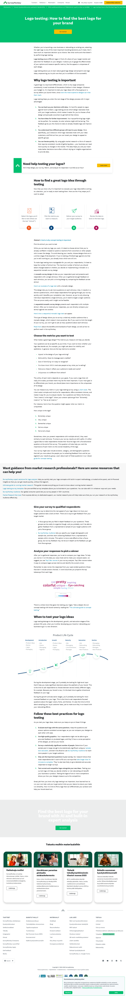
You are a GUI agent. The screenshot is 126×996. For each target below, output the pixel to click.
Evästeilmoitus (97, 988)
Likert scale (83, 390)
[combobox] (9, 961)
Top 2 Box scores (51, 560)
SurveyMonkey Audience (11, 492)
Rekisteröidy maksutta (113, 3)
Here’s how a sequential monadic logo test (49, 313)
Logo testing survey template (13, 488)
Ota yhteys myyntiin (86, 2)
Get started (63, 32)
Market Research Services (12, 495)
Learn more (103, 165)
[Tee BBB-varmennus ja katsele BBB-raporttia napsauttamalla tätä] (42, 977)
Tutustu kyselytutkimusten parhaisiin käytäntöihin (29, 7)
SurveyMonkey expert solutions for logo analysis (20, 479)
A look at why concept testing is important (55, 240)
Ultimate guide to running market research (18, 485)
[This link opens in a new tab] (103, 961)
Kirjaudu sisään (98, 2)
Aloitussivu (7, 7)
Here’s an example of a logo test (45, 286)
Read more (37, 327)
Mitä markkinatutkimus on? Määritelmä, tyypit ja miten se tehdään (69, 7)
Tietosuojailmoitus (87, 988)
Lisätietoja (12, 888)
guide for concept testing (43, 458)
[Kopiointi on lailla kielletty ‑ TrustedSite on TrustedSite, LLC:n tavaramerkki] (59, 977)
